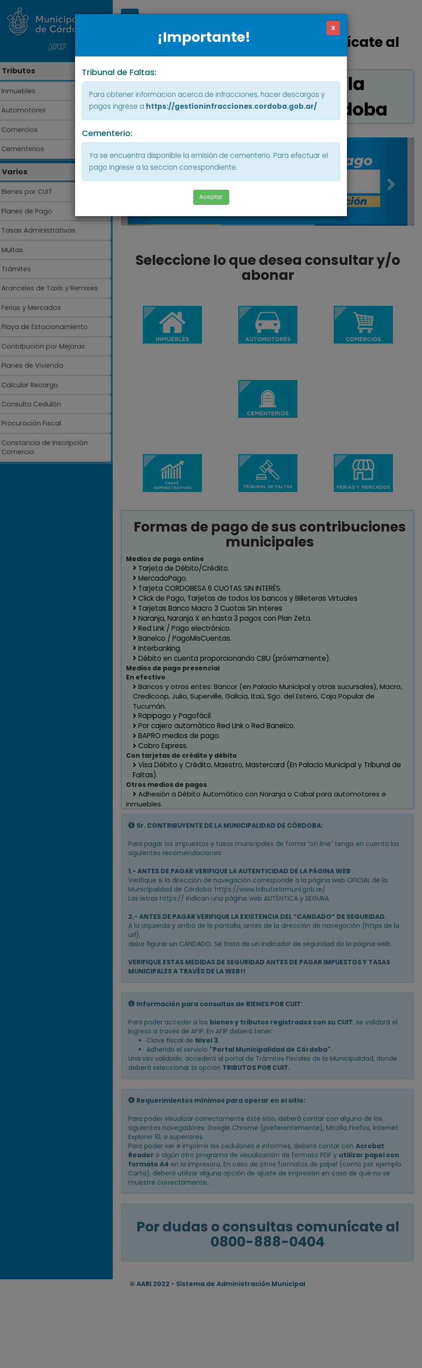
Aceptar (211, 197)
